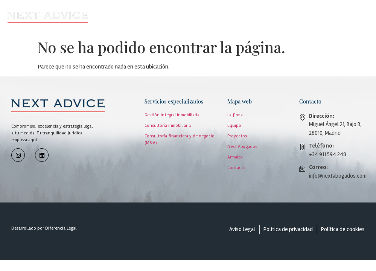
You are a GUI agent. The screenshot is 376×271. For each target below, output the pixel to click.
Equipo (234, 125)
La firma (235, 115)
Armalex (235, 157)
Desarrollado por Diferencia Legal (43, 228)
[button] (232, 17)
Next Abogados (242, 146)
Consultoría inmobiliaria (168, 125)
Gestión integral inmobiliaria (172, 115)
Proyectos (237, 136)
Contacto (236, 168)
